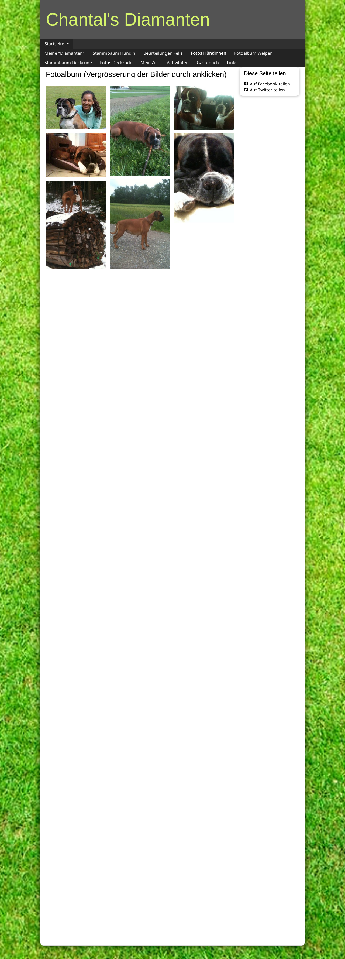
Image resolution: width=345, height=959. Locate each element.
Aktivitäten (178, 63)
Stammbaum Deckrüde (68, 63)
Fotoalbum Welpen (253, 53)
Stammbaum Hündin (114, 53)
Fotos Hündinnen (208, 53)
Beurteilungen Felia (163, 53)
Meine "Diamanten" (64, 53)
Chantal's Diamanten (128, 19)
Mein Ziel (149, 63)
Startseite (54, 44)
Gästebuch (208, 63)
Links (232, 63)
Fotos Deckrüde (116, 63)
